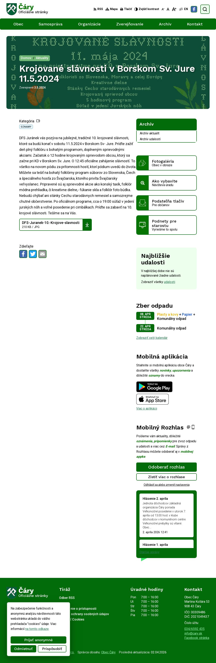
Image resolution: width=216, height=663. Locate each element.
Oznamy (26, 126)
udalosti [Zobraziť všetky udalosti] (169, 282)
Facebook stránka (196, 638)
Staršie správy (149, 552)
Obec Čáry (108, 652)
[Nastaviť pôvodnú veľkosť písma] (168, 9)
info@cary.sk (193, 633)
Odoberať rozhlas (166, 467)
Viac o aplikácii (146, 408)
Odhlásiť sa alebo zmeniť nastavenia (167, 484)
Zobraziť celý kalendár (152, 338)
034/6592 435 (194, 629)
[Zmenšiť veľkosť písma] (163, 9)
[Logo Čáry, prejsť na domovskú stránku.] (27, 9)
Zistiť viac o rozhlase (166, 477)
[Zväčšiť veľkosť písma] (174, 9)
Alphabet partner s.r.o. (59, 652)
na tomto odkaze (24, 629)
